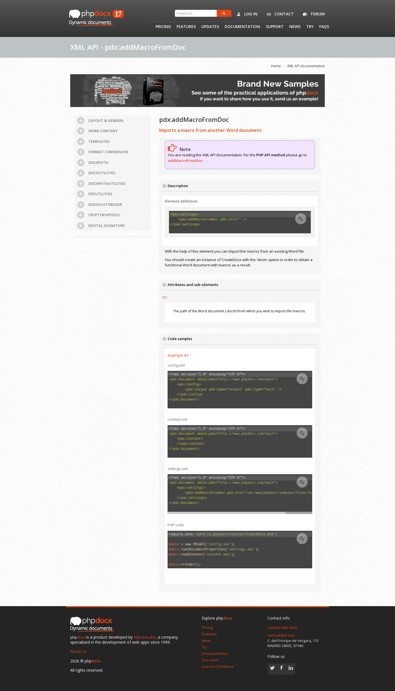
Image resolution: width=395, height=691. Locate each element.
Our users (210, 659)
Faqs (324, 27)
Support (275, 27)
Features (186, 27)
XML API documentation (306, 66)
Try (310, 27)
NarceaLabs (145, 637)
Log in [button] (245, 14)
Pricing (163, 27)
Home (276, 66)
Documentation (242, 27)
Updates (210, 27)
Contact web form (282, 627)
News (294, 27)
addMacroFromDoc (185, 160)
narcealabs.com (281, 635)
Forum (313, 14)
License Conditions (218, 666)
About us (78, 651)
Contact (279, 14)
